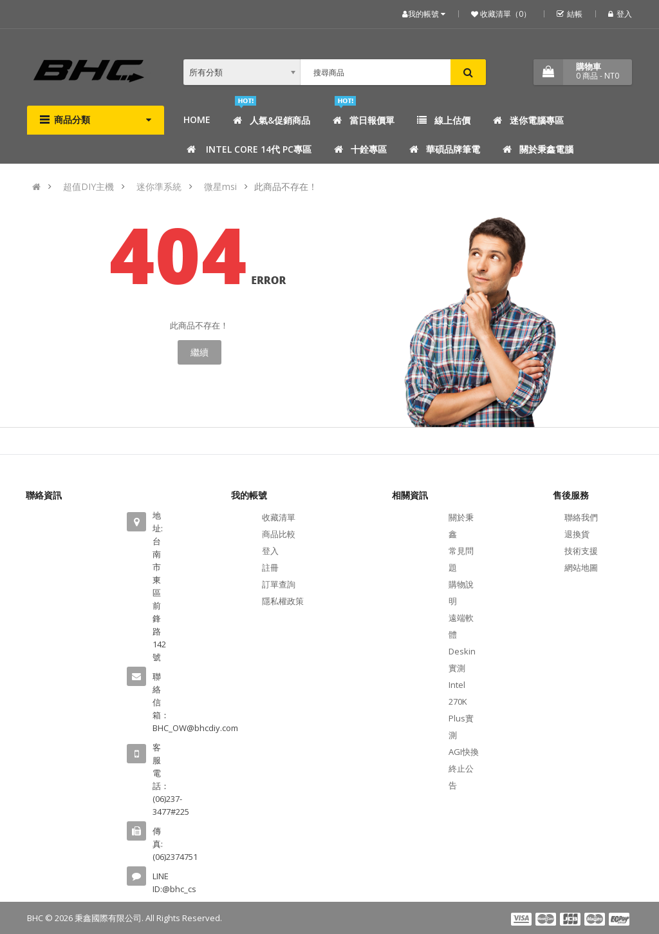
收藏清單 (278, 517)
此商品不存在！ (285, 186)
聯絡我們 (581, 517)
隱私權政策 (283, 601)
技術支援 (581, 551)
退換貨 (576, 534)
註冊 (270, 567)
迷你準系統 (158, 186)
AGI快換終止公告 (464, 768)
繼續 (199, 352)
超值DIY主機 (88, 186)
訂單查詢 (278, 584)
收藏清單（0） (504, 13)
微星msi (220, 186)
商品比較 (278, 534)
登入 (620, 13)
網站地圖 (581, 567)
